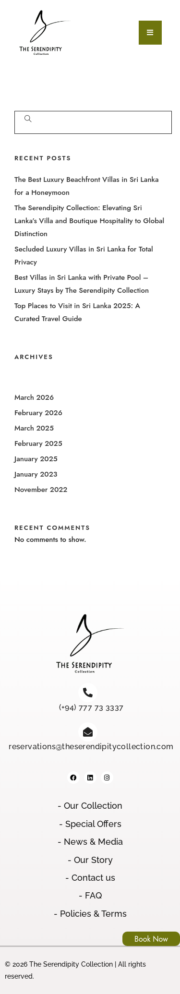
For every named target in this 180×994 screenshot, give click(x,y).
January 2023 (35, 474)
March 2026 (34, 397)
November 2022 (40, 489)
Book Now (151, 939)
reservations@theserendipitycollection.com (91, 746)
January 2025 (36, 459)
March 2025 (34, 428)
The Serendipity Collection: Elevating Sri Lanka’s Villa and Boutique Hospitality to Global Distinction (89, 221)
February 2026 (38, 412)
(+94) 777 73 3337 (91, 707)
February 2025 (38, 443)
